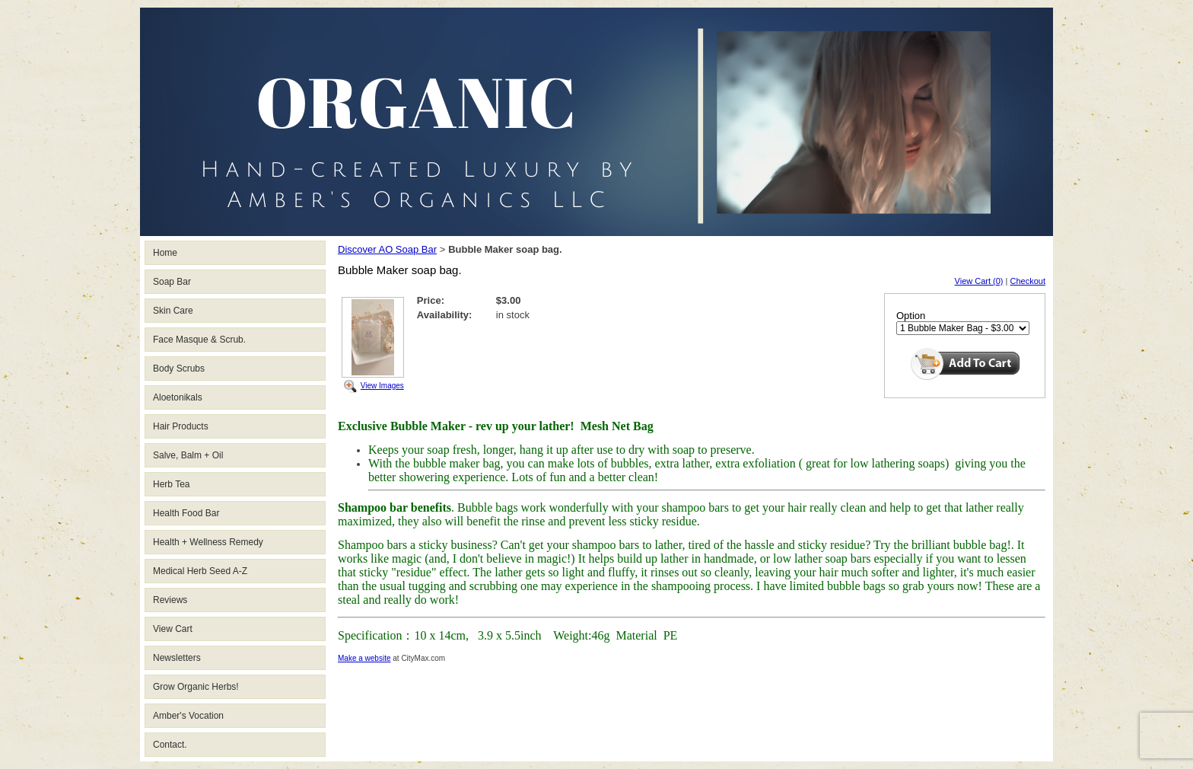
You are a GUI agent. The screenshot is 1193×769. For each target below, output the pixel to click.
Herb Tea (171, 484)
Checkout (1027, 281)
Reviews (170, 600)
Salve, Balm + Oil (188, 455)
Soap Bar (172, 281)
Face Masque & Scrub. (199, 339)
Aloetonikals (177, 397)
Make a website (364, 658)
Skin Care (173, 310)
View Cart (172, 629)
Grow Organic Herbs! (196, 686)
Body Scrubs (179, 368)
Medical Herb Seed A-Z (200, 571)
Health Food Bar (186, 513)
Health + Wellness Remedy (208, 542)
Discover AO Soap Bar (387, 249)
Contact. (170, 744)
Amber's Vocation (188, 715)
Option (910, 315)
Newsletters (177, 658)
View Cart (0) (979, 281)
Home (165, 252)
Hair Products (180, 426)
